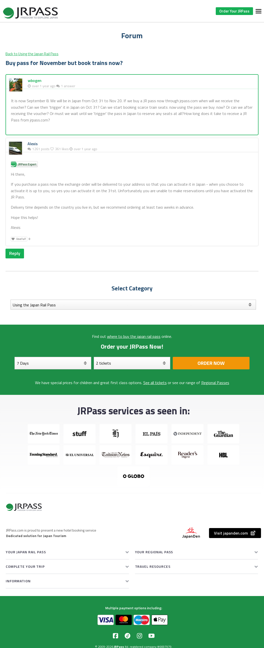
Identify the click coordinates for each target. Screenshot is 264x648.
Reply (14, 253)
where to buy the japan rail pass (133, 336)
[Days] (52, 363)
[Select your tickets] (132, 363)
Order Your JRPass (234, 11)
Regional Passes (215, 383)
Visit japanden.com (235, 533)
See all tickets (155, 383)
